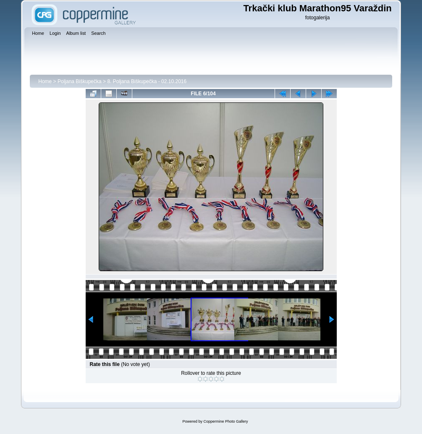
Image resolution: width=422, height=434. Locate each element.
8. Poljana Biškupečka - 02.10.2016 (146, 81)
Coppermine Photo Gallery (225, 421)
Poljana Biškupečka (80, 81)
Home (45, 81)
